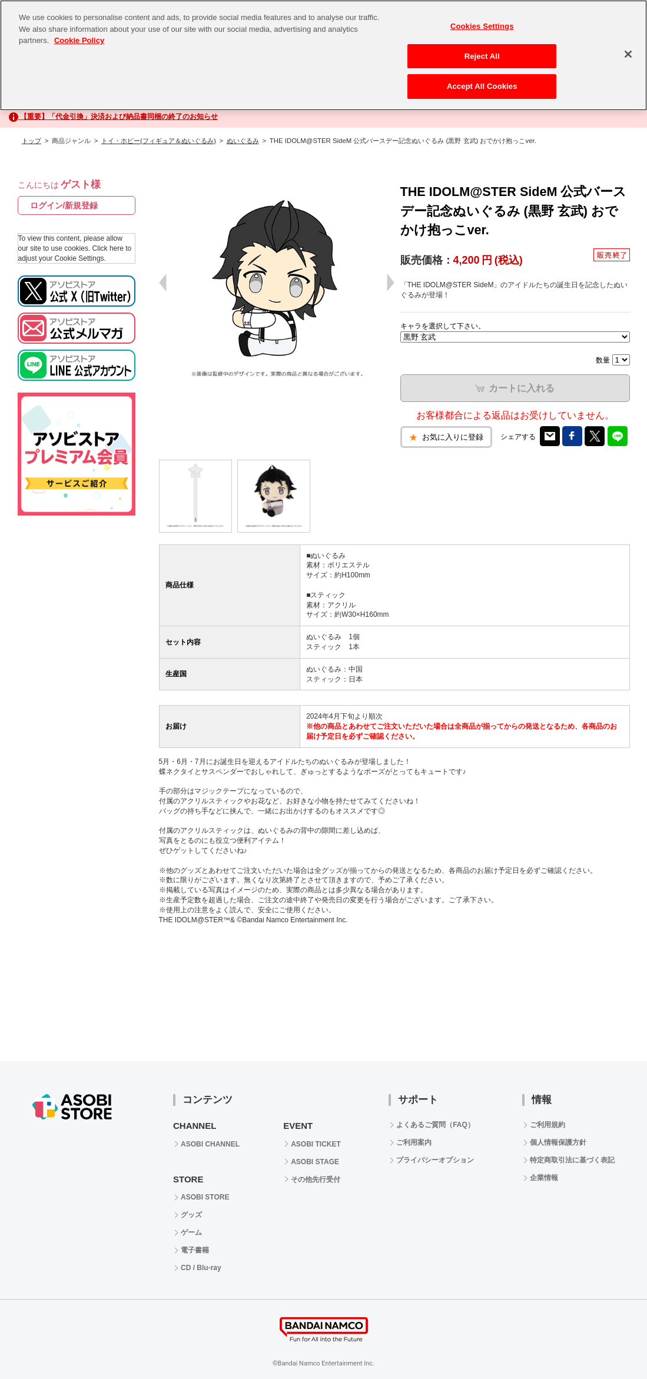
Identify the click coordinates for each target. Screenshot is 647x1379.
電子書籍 (195, 1250)
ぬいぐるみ (243, 140)
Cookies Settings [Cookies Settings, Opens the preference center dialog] (482, 26)
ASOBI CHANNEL (210, 1144)
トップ (31, 140)
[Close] (628, 54)
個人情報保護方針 (558, 1142)
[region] (323, 55)
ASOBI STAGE (315, 1162)
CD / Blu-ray (201, 1268)
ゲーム (191, 1232)
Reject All (482, 56)
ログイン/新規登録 (64, 205)
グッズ (191, 1215)
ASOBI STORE (205, 1197)
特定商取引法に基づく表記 (572, 1160)
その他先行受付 (315, 1179)
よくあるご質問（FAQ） (435, 1125)
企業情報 (544, 1178)
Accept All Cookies (482, 86)
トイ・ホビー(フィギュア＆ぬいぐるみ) (158, 140)
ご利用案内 (414, 1142)
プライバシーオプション (435, 1160)
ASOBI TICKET (316, 1144)
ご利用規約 (547, 1125)
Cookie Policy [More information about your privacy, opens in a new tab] (79, 40)
